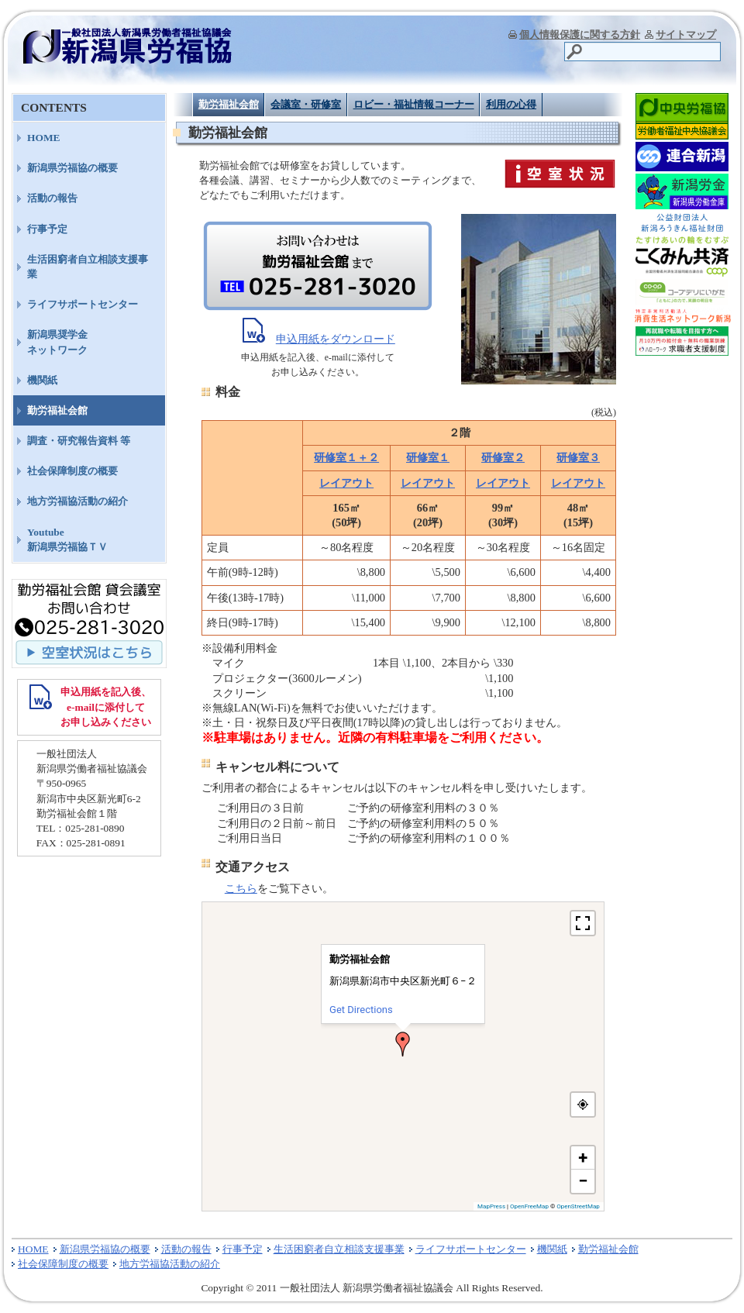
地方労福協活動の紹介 (77, 501)
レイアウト (346, 483)
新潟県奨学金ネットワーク (57, 342)
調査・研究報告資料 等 (78, 440)
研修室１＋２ (346, 457)
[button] (403, 1044)
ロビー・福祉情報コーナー (413, 104)
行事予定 (47, 229)
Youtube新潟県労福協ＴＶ (67, 539)
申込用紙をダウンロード (335, 339)
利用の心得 (511, 104)
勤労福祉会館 (228, 104)
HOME (43, 137)
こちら (241, 888)
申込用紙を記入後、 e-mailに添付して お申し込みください (105, 706)
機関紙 (42, 380)
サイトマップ (686, 34)
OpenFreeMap (529, 1206)
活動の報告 (52, 198)
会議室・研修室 (305, 104)
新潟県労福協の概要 (72, 168)
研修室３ (578, 457)
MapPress (491, 1206)
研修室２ (503, 457)
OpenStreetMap (578, 1206)
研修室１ (428, 457)
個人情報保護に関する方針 (579, 34)
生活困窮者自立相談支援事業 (87, 266)
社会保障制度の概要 (72, 471)
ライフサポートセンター (82, 304)
